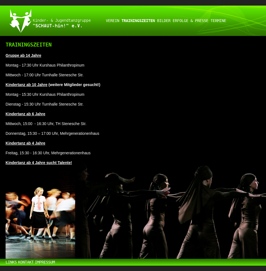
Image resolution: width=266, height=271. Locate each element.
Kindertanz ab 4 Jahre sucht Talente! (39, 163)
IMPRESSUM (45, 262)
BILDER (163, 20)
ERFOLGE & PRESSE (190, 20)
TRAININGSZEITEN (138, 20)
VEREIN (112, 20)
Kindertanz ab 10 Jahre (26, 85)
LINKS (11, 262)
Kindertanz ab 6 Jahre (25, 114)
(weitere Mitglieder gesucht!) (74, 85)
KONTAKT (26, 262)
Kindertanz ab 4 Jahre (25, 143)
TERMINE (218, 20)
